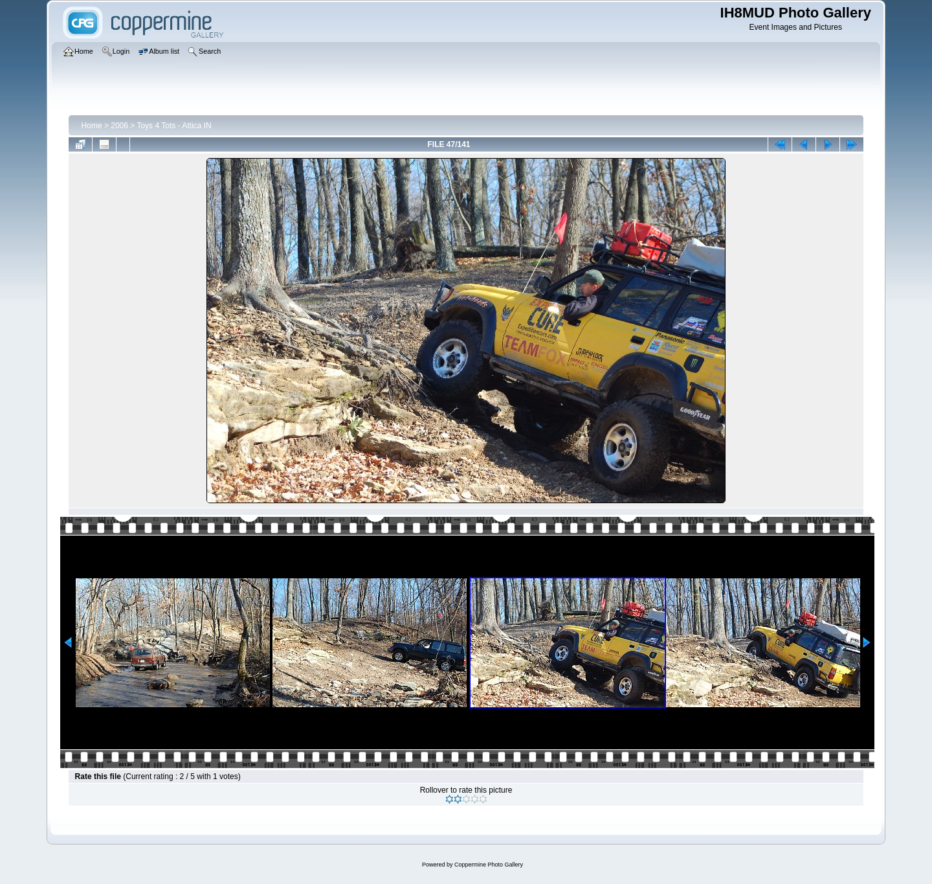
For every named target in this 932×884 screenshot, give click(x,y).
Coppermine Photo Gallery (488, 864)
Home (92, 125)
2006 (119, 125)
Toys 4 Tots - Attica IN (174, 125)
